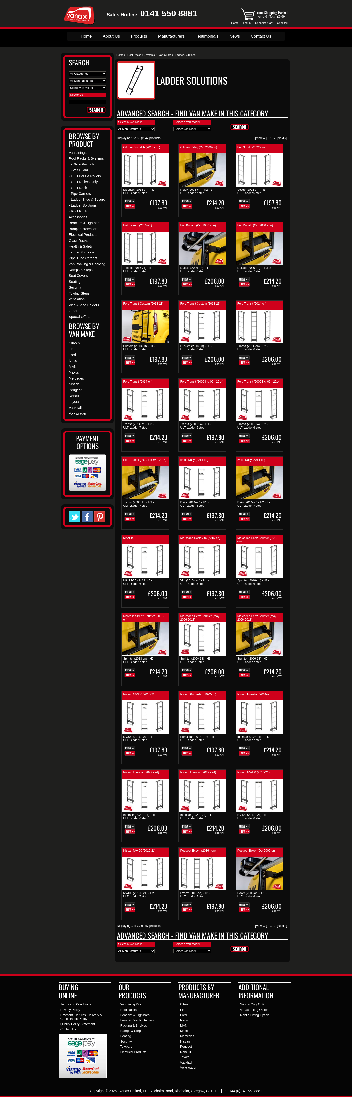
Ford (72, 355)
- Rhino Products (83, 164)
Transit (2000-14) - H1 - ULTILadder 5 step (195, 425)
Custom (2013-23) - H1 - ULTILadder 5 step (139, 347)
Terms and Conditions (75, 1004)
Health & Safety (81, 246)
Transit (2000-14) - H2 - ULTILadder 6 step (252, 425)
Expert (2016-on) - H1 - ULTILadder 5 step (195, 894)
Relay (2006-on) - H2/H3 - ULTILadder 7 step (197, 191)
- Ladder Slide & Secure (87, 199)
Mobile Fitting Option (254, 1015)
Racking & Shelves (133, 1025)
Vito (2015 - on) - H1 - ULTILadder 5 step (194, 582)
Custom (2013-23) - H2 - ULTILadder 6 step (196, 347)
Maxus (74, 372)
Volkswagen (78, 413)
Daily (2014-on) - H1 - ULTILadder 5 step (194, 504)
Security (75, 287)
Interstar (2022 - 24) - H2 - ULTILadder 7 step (197, 816)
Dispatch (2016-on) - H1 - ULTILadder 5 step (139, 191)
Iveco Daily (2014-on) (194, 460)
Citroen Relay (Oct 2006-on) (198, 147)
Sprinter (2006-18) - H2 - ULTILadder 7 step (253, 660)
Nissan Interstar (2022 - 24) (141, 772)
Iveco (73, 361)
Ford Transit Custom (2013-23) (143, 303)
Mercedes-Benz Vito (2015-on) (200, 538)
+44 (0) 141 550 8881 (245, 1091)
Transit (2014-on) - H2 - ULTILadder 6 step (252, 347)
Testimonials (207, 36)
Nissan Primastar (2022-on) (198, 694)
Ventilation (77, 299)
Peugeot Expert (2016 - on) (198, 850)
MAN (73, 367)
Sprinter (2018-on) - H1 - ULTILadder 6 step (253, 582)
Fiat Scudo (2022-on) (251, 147)
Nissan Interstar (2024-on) (254, 694)
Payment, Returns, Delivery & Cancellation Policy (81, 1017)
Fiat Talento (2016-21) (137, 225)
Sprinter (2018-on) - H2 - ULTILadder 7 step (139, 660)
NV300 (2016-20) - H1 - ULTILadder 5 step (138, 738)
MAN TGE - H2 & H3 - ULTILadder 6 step (137, 582)
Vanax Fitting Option (254, 1010)
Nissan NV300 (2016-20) (139, 694)
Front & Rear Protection (137, 1020)
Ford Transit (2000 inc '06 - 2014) (201, 381)
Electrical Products (83, 235)
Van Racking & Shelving (87, 264)
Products (139, 36)
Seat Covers (78, 276)
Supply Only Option (253, 1004)
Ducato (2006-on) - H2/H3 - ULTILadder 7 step (255, 269)
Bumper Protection (83, 229)
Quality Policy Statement (77, 1024)
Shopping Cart (263, 22)
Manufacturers (171, 36)
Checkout (282, 22)
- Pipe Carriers (80, 194)
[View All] (261, 138)
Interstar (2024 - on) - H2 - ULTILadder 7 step (254, 738)
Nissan (74, 384)
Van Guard (165, 54)
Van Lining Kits (130, 1004)
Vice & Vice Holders (84, 305)
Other (73, 311)
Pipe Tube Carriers (83, 258)
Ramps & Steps (81, 270)
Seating (74, 282)
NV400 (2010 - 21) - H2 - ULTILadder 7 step (139, 894)
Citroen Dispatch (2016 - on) (141, 147)
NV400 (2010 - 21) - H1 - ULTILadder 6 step (253, 816)
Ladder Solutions (82, 252)
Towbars (126, 1046)
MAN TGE (129, 538)
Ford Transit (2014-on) (251, 303)
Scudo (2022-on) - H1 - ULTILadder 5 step (252, 191)
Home (234, 22)
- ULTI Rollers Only (83, 182)
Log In (247, 22)
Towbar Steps (79, 293)
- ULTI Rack (78, 188)
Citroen (74, 343)
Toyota (74, 402)
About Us (111, 36)
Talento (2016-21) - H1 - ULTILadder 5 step (138, 269)
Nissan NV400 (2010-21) (253, 772)
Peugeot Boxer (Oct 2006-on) (256, 850)
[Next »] (282, 138)
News (234, 36)
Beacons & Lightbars (84, 223)
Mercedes (76, 378)
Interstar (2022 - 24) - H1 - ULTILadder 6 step (140, 816)
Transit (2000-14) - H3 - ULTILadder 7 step (138, 504)
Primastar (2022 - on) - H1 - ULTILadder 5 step (198, 738)
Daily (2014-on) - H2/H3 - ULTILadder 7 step (253, 504)
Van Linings (78, 153)
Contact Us (261, 36)
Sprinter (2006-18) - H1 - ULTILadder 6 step (196, 660)
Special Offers (79, 317)
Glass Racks (78, 241)
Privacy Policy (70, 1010)
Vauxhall (75, 408)
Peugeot (75, 390)
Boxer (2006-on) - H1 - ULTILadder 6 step (252, 894)
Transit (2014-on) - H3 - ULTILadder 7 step (138, 425)
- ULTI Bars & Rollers (85, 176)
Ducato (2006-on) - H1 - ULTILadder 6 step (195, 269)
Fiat (72, 349)
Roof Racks (128, 1010)
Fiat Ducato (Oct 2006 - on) (198, 225)
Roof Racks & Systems (141, 54)
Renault (75, 396)
